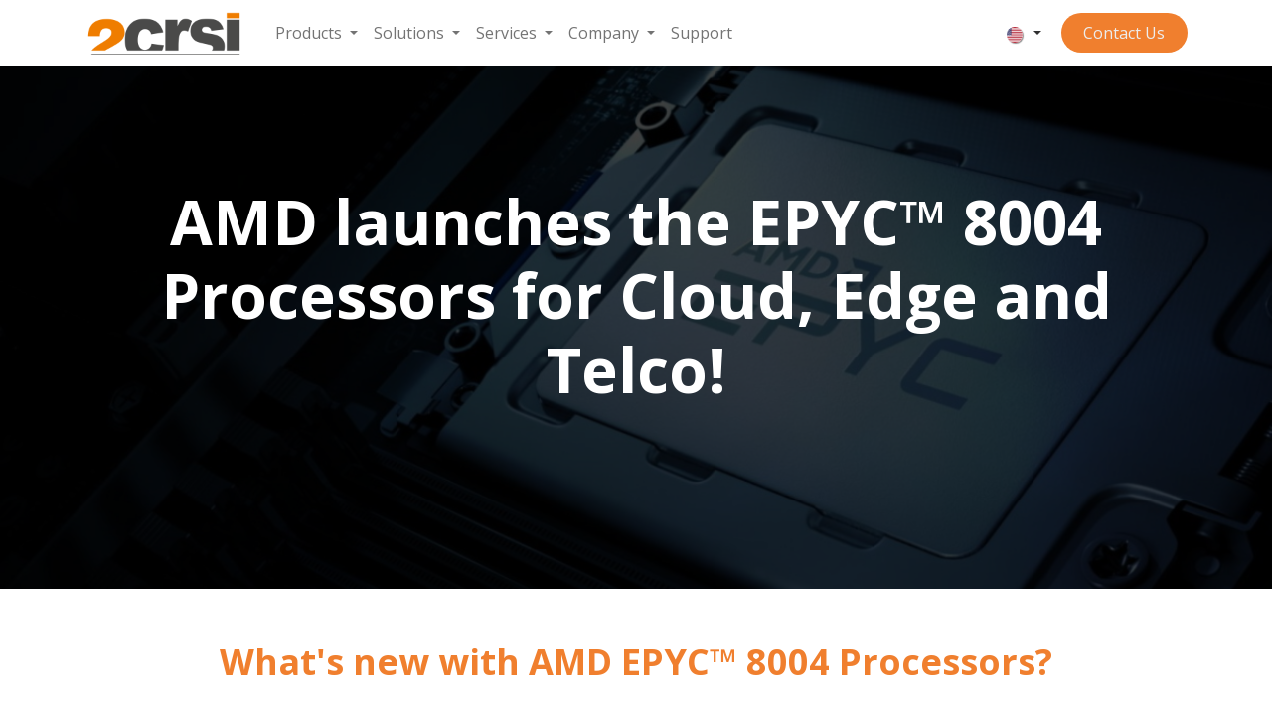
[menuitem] (316, 33)
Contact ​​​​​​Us (1124, 33)
